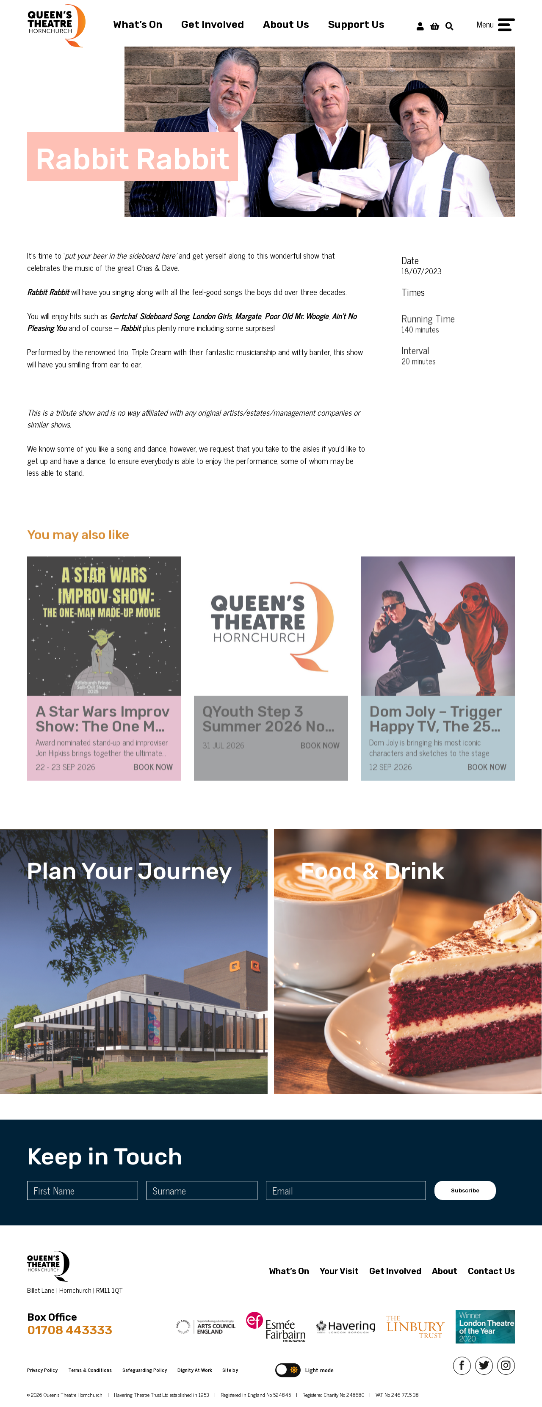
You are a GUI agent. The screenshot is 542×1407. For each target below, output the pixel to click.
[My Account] (420, 25)
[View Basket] (434, 25)
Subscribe (465, 1190)
